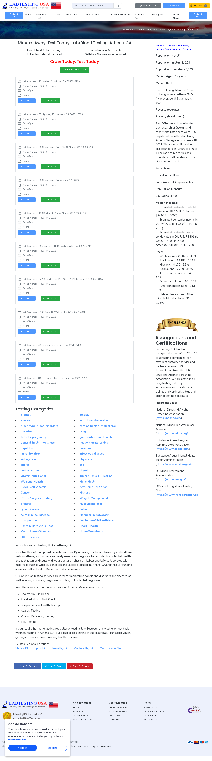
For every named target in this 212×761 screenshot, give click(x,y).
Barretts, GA (59, 654)
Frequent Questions (117, 712)
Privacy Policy (17, 739)
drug (83, 437)
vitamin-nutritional (33, 482)
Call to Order (53, 101)
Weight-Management (94, 504)
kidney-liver (28, 465)
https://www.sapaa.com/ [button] (173, 449)
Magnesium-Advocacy (94, 520)
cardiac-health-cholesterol (98, 431)
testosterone (30, 476)
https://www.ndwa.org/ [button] (172, 433)
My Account (174, 5)
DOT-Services (30, 543)
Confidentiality (150, 720)
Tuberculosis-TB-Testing (96, 482)
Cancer (25, 498)
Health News (114, 720)
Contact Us (113, 724)
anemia (25, 426)
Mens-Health (88, 487)
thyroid (84, 476)
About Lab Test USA (82, 724)
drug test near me (100, 751)
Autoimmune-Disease (35, 520)
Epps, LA (39, 654)
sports (25, 470)
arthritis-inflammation (94, 426)
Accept (22, 748)
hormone (85, 454)
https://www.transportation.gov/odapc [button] (182, 495)
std (82, 470)
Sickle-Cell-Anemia (33, 493)
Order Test (28, 101)
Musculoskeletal (91, 509)
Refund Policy (150, 724)
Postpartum (29, 526)
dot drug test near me (72, 751)
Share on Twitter (61, 671)
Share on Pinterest (92, 671)
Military (85, 498)
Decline (53, 748)
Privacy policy (150, 712)
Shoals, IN (21, 654)
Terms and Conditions (154, 716)
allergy (84, 420)
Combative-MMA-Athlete (97, 526)
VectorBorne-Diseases (36, 537)
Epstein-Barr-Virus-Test (37, 531)
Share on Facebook (30, 671)
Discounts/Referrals (117, 716)
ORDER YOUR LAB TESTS (74, 70)
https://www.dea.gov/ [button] (171, 479)
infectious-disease (92, 459)
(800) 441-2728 (148, 5)
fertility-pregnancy (33, 443)
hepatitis (27, 454)
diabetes (26, 437)
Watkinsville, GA (110, 654)
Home (128, 29)
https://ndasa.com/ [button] (169, 418)
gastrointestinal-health (96, 443)
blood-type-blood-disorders (39, 431)
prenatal (26, 509)
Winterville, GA (84, 654)
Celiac (84, 515)
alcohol (26, 420)
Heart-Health (89, 531)
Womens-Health (32, 487)
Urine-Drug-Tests (91, 537)
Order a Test (78, 716)
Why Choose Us (80, 720)
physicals (86, 465)
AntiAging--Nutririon (93, 493)
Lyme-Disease (30, 515)
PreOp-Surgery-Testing (36, 504)
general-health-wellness (38, 448)
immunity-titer (30, 459)
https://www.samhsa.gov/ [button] (174, 464)
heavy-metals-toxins (94, 448)
